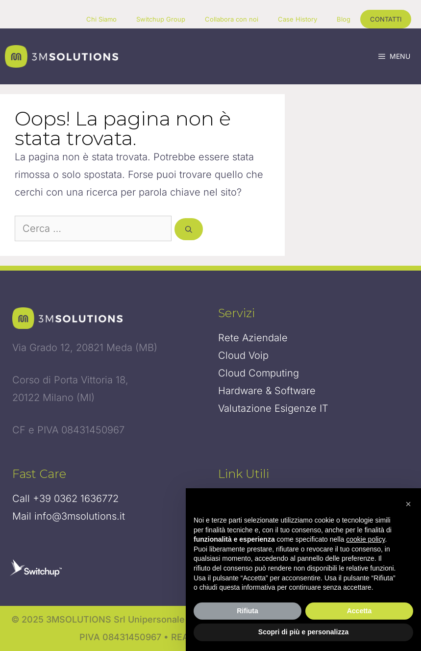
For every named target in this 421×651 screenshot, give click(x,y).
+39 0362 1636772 (76, 498)
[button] (408, 504)
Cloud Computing (258, 373)
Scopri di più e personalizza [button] (303, 632)
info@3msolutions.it (79, 516)
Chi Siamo (101, 19)
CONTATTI (385, 19)
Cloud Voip (243, 355)
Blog (343, 19)
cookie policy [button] (365, 539)
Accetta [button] (359, 611)
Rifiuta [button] (247, 611)
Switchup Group (160, 19)
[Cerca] (188, 229)
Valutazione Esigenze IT (273, 408)
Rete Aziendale (253, 338)
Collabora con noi (231, 19)
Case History (297, 19)
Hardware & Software (267, 391)
